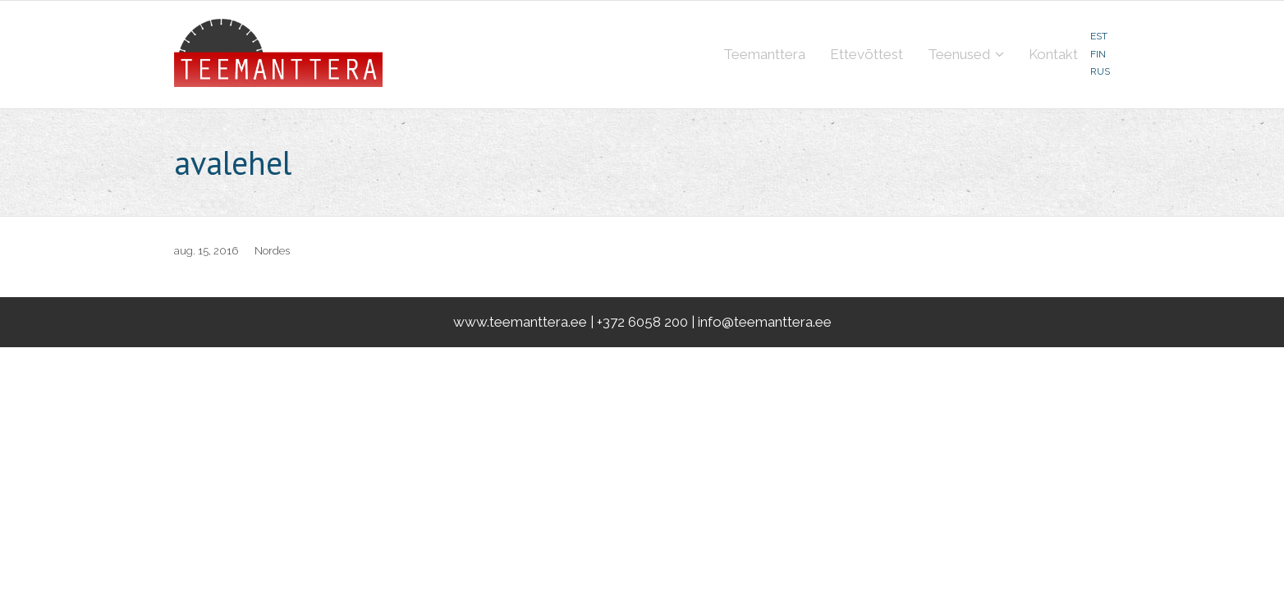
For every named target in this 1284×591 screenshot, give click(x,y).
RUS (1100, 71)
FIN (1098, 54)
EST (1098, 36)
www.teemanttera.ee (520, 322)
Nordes (272, 251)
